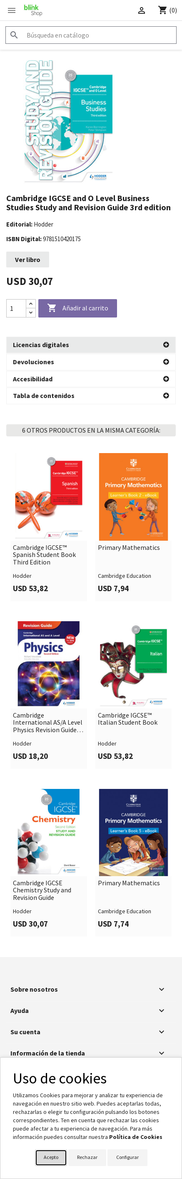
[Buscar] (91, 35)
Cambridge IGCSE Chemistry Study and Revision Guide (42, 890)
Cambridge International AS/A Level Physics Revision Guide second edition (47, 722)
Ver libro (27, 259)
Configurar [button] (127, 1157)
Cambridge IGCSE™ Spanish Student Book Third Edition (44, 555)
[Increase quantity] (31, 304)
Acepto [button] (51, 1157)
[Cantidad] (16, 308)
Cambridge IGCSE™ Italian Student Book (127, 718)
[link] (48, 526)
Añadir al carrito (77, 308)
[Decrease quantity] (31, 312)
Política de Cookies (135, 1137)
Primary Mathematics (129, 547)
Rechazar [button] (87, 1157)
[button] (91, 345)
